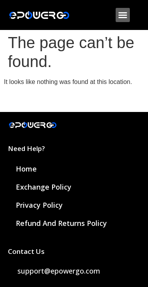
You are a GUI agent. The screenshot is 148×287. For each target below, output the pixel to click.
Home (26, 168)
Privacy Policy (39, 205)
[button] (123, 15)
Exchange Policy (43, 187)
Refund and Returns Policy (61, 223)
